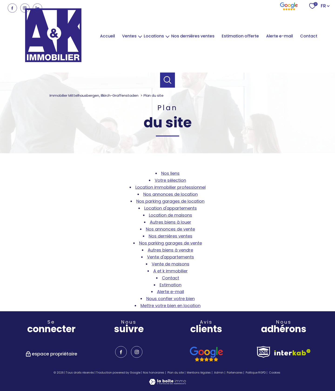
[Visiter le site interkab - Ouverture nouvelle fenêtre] (292, 352)
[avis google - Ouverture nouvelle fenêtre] (206, 354)
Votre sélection (170, 180)
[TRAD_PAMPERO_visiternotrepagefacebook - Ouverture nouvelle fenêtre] (12, 8)
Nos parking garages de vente (170, 243)
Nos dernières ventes (192, 36)
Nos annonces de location (170, 194)
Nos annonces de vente (170, 229)
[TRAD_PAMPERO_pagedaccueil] (53, 60)
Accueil (107, 36)
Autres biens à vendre (170, 250)
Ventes (129, 36)
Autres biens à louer (170, 222)
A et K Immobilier (170, 271)
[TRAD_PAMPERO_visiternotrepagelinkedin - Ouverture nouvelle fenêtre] (37, 8)
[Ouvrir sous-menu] (140, 36)
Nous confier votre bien (170, 299)
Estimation (170, 285)
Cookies (274, 372)
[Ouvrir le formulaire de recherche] (167, 80)
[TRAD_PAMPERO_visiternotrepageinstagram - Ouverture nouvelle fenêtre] (25, 8)
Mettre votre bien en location (171, 305)
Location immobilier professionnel (170, 187)
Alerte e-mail (279, 36)
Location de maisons (170, 215)
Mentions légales (199, 372)
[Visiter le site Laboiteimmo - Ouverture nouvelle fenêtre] (167, 383)
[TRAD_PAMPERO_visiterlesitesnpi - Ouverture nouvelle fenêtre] (263, 352)
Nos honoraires (153, 372)
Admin (219, 372)
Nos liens (170, 173)
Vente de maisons (170, 264)
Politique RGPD (256, 372)
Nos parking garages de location (170, 201)
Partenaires (235, 372)
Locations (154, 36)
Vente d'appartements (170, 257)
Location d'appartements (170, 208)
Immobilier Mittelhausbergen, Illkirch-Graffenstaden (94, 95)
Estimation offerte (240, 36)
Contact (308, 36)
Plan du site (176, 372)
